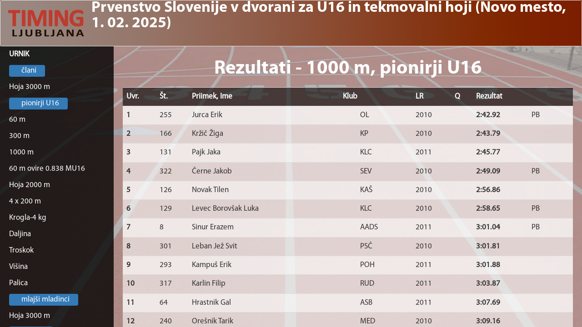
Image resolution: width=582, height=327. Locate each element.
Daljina (20, 234)
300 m (19, 136)
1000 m (21, 152)
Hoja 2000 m (29, 185)
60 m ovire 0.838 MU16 (47, 169)
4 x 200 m (25, 201)
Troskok (21, 250)
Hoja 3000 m (29, 87)
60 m (17, 120)
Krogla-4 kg (27, 218)
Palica (18, 283)
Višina (18, 267)
